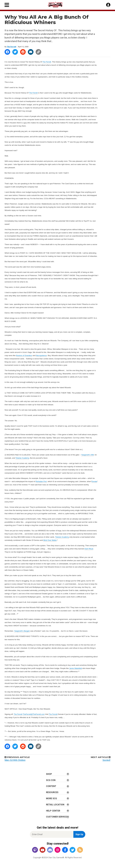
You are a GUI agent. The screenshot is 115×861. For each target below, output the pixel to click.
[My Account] (108, 5)
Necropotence (41, 355)
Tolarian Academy (22, 458)
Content (51, 786)
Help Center (53, 810)
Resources (52, 792)
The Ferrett (11, 47)
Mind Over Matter (50, 540)
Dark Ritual (88, 549)
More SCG (51, 798)
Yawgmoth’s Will (87, 455)
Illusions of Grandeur (24, 355)
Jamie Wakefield (75, 668)
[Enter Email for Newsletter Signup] (51, 834)
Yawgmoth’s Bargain (22, 631)
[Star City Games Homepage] (57, 4)
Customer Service (56, 816)
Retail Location (55, 804)
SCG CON (50, 780)
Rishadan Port (41, 481)
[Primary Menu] (7, 5)
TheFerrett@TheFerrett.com (34, 714)
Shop (49, 774)
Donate (94, 481)
